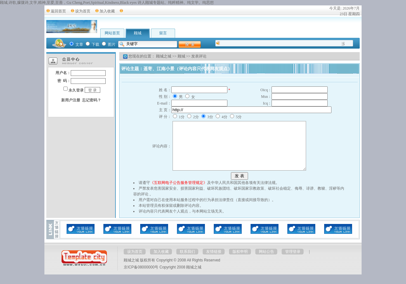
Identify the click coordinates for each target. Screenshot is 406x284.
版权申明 (240, 261)
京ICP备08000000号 (141, 276)
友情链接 (213, 261)
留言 (163, 33)
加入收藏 (107, 11)
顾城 (137, 33)
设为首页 (82, 11)
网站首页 (112, 33)
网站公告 (266, 261)
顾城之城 (163, 56)
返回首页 (58, 11)
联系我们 (187, 261)
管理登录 (292, 261)
